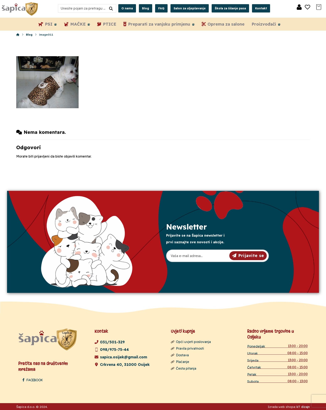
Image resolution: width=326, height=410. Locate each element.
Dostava (180, 355)
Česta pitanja (183, 368)
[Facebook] (33, 379)
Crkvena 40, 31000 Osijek (122, 364)
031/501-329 (110, 342)
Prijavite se (248, 255)
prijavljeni (41, 156)
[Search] (111, 8)
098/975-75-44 (112, 349)
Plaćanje (180, 362)
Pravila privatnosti (187, 348)
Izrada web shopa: (282, 407)
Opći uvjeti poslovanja (191, 342)
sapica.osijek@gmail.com (121, 357)
